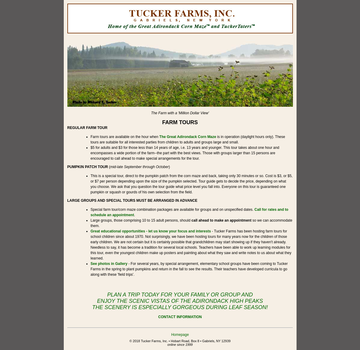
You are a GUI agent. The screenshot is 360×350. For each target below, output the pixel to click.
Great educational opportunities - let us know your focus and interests (151, 231)
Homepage (180, 335)
